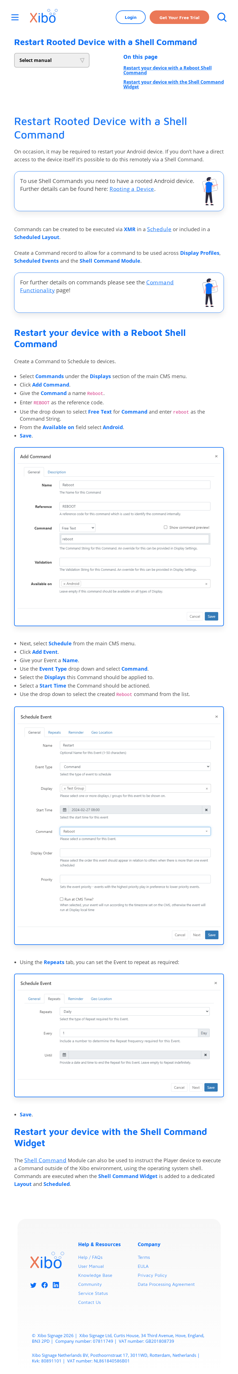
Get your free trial (179, 18)
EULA (143, 1266)
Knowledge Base (95, 1275)
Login (130, 18)
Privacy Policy (152, 1275)
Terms (144, 1257)
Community (90, 1284)
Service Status (93, 1293)
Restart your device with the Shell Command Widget (173, 84)
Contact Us (89, 1302)
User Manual (91, 1266)
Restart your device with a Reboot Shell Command (167, 70)
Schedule (159, 229)
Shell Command (46, 1160)
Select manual (35, 60)
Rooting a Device (133, 189)
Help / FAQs (90, 1257)
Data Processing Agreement (166, 1284)
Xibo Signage (49, 1336)
